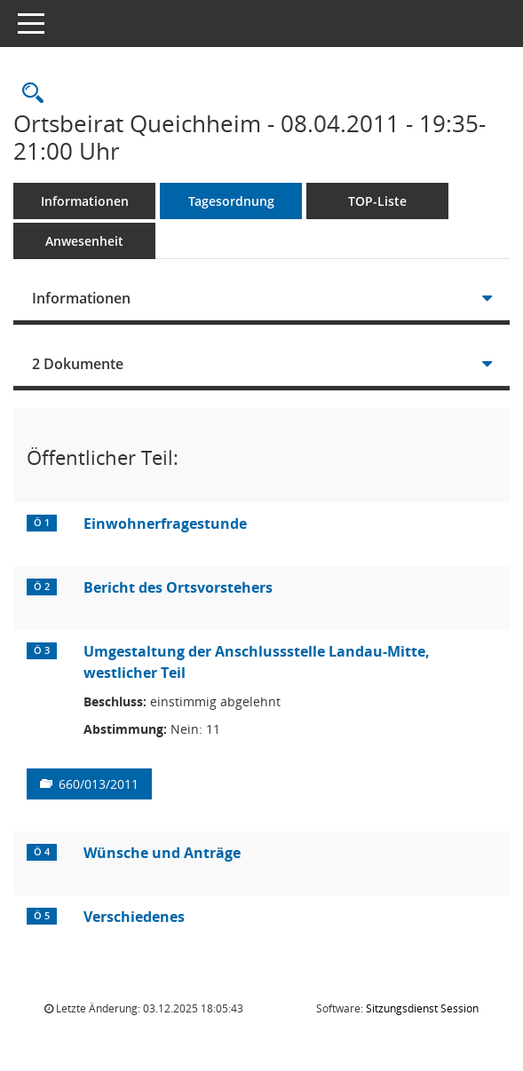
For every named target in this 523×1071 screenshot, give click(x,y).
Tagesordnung (231, 201)
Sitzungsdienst (422, 1008)
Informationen (85, 201)
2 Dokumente (77, 364)
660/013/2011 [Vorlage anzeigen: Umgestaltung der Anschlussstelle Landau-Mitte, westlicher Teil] (99, 784)
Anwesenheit (84, 240)
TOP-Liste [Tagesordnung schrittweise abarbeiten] (377, 201)
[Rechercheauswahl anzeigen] (28, 93)
